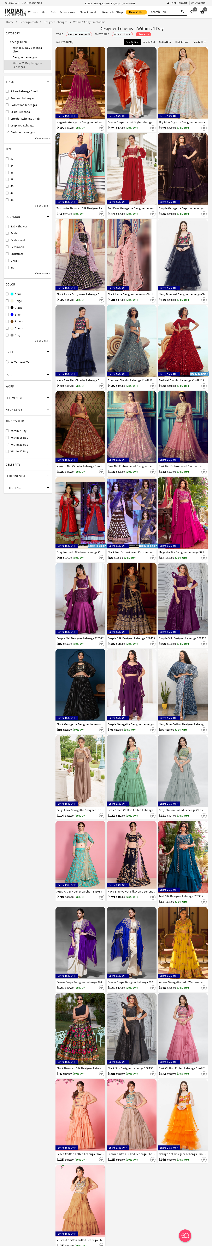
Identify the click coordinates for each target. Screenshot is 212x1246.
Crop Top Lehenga (22, 125)
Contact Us (198, 3)
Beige (16, 301)
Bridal (14, 233)
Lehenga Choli (17, 42)
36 (12, 172)
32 (12, 159)
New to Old (149, 42)
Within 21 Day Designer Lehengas (27, 65)
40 (12, 186)
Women (33, 12)
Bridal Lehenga (20, 112)
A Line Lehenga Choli (24, 91)
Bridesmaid (18, 240)
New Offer (136, 12)
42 (12, 193)
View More (42, 138)
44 (12, 200)
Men (44, 12)
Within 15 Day (19, 438)
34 (12, 166)
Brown (17, 321)
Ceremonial (18, 247)
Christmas (17, 254)
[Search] (182, 11)
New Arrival (88, 12)
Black (16, 308)
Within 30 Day (19, 451)
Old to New (165, 42)
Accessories (67, 12)
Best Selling (132, 42)
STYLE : (60, 34)
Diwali (14, 260)
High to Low (182, 42)
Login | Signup (177, 3)
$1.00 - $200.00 (20, 361)
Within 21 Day (19, 444)
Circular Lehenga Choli (25, 118)
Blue (16, 314)
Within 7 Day (19, 431)
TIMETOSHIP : (103, 34)
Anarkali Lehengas (22, 98)
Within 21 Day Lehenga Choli (27, 49)
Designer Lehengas (25, 57)
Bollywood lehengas (24, 105)
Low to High (199, 42)
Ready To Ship (112, 12)
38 (12, 179)
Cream (17, 328)
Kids (53, 12)
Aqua (16, 294)
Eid (12, 267)
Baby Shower (19, 226)
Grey (16, 335)
